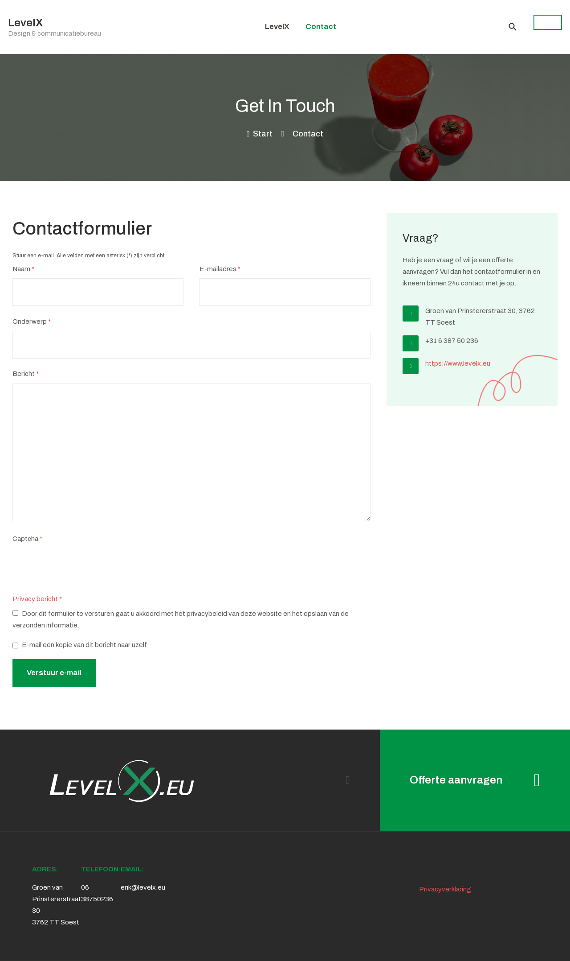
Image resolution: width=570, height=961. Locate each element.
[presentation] (80, 566)
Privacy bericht (35, 598)
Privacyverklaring (445, 889)
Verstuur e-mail (54, 672)
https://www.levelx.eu (457, 363)
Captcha (27, 539)
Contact (320, 26)
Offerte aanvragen (475, 780)
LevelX (277, 26)
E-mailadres (220, 269)
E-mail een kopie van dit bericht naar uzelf (84, 644)
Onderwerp (31, 322)
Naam (23, 269)
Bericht (25, 374)
